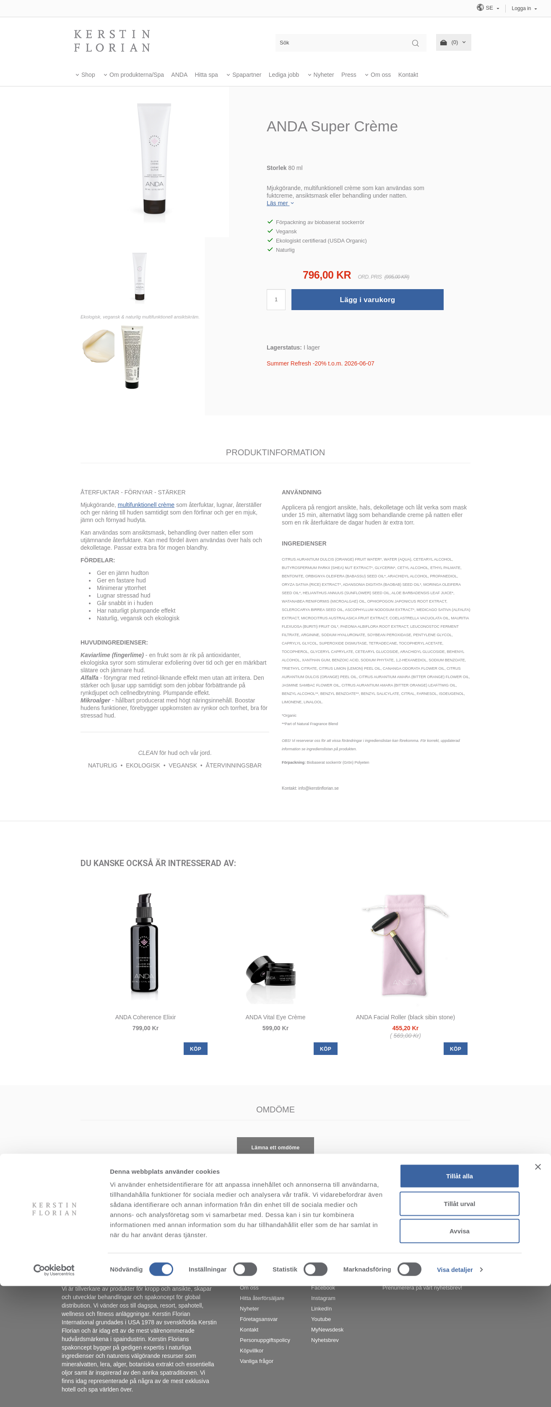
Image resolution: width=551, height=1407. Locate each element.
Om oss (381, 74)
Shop (88, 74)
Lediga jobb (284, 74)
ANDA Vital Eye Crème (276, 1017)
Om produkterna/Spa (136, 74)
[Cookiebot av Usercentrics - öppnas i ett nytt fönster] (54, 1390)
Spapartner (246, 74)
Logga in (521, 8)
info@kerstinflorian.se (367, 1235)
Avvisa (460, 1351)
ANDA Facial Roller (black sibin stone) (405, 1017)
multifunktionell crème (146, 504)
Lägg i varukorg (367, 300)
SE (485, 7)
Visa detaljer (455, 1390)
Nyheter (324, 74)
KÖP (195, 1049)
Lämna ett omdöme (276, 1148)
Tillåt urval (460, 1324)
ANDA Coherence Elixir (145, 1017)
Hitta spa (206, 74)
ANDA (179, 74)
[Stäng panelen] (538, 1288)
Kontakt (408, 74)
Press (348, 74)
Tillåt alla (459, 1296)
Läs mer (281, 203)
